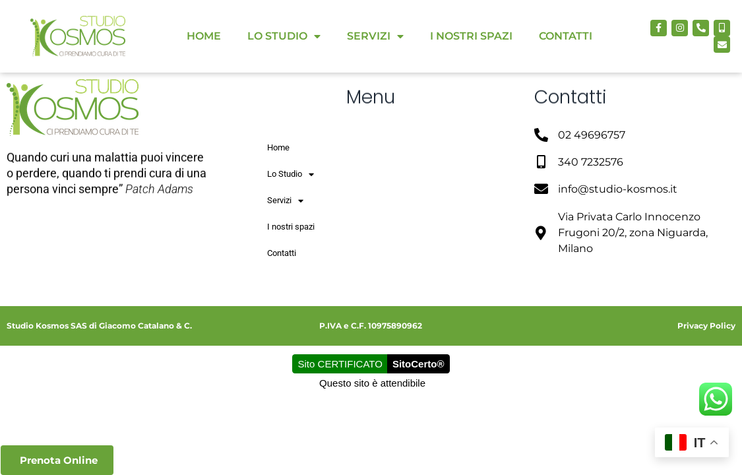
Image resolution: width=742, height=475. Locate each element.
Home (204, 36)
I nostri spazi (471, 36)
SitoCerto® (418, 363)
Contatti (565, 36)
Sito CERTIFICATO (340, 363)
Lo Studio (284, 36)
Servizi (375, 36)
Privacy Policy (706, 326)
